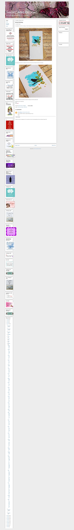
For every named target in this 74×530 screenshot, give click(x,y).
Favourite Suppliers (7, 24)
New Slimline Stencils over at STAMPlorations (9, 462)
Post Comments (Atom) (37, 148)
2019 (8, 518)
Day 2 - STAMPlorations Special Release (9, 476)
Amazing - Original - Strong (9, 443)
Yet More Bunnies (9, 370)
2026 (8, 319)
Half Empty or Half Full (9, 415)
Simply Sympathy (9, 351)
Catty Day (9, 365)
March (9, 343)
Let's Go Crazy (9, 357)
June (9, 338)
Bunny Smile (9, 393)
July (8, 336)
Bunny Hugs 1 (9, 384)
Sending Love (9, 496)
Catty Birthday (9, 346)
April (8, 341)
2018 (8, 519)
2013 (8, 526)
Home (36, 145)
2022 (8, 323)
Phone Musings (9, 389)
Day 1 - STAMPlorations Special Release (9, 488)
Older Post (54, 145)
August (9, 334)
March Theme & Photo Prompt (9, 503)
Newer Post (17, 145)
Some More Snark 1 (9, 436)
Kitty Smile (9, 410)
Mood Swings (9, 453)
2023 (8, 322)
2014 (8, 525)
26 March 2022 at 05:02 (26, 112)
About (7, 26)
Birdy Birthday (9, 380)
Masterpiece (9, 449)
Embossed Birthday (9, 405)
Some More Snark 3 (9, 423)
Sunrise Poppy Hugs (9, 399)
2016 (8, 522)
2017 (8, 521)
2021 (8, 515)
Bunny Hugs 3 (9, 362)
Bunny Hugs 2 (9, 375)
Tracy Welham (20, 112)
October (9, 332)
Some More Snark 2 (9, 429)
